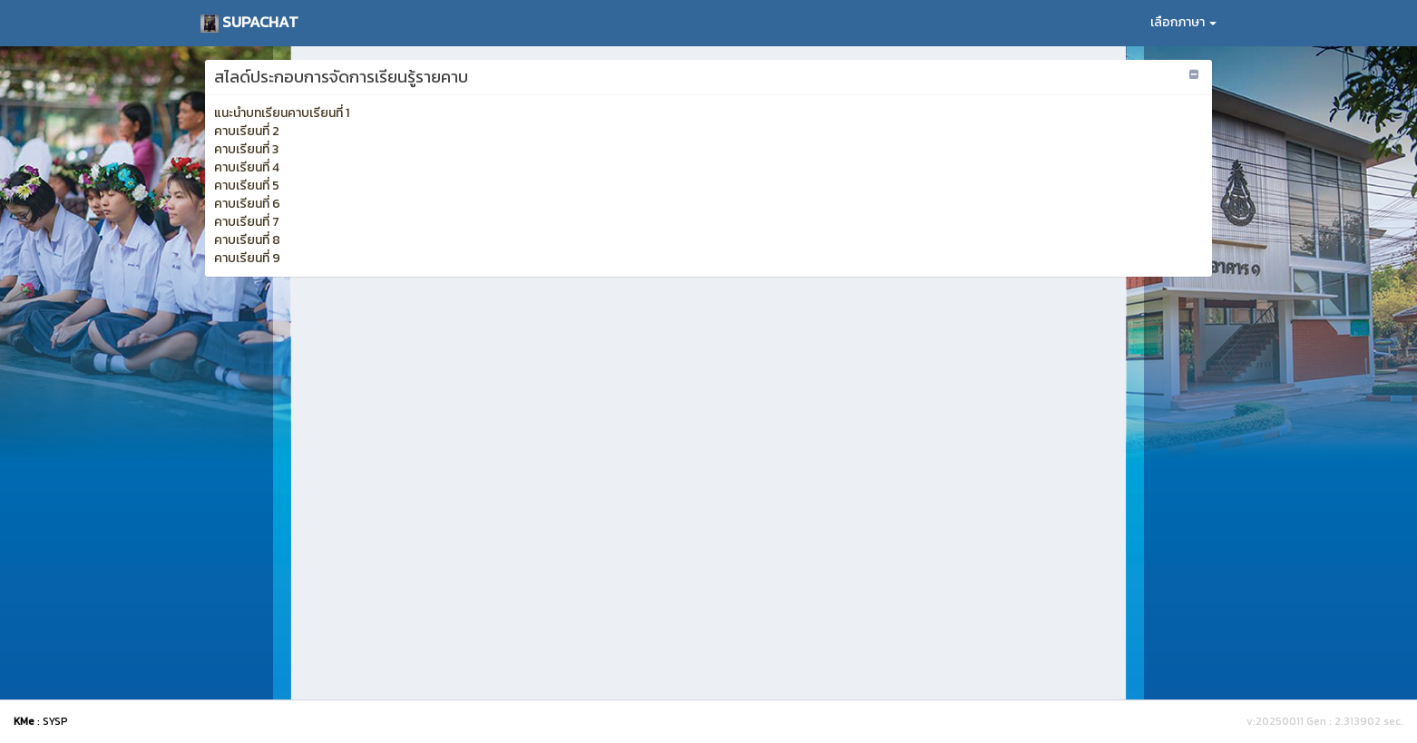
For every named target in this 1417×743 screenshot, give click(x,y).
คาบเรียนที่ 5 (246, 185)
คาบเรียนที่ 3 (246, 149)
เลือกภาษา (1183, 22)
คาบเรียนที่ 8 (247, 239)
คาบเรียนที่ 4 (246, 167)
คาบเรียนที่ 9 (247, 258)
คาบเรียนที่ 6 (247, 203)
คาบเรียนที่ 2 (246, 131)
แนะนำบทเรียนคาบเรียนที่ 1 (281, 112)
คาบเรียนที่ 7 (246, 221)
